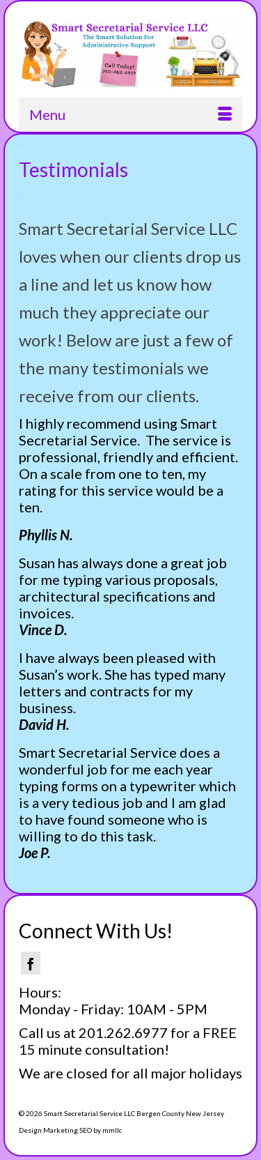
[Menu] (130, 114)
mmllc (112, 1130)
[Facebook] (30, 963)
